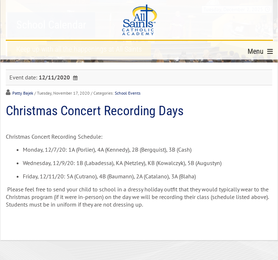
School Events (127, 93)
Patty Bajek (22, 93)
